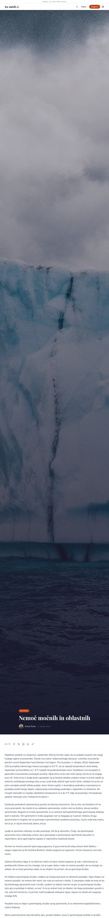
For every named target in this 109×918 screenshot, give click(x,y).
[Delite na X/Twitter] (19, 744)
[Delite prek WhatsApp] (23, 744)
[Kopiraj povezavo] (33, 744)
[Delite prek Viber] (28, 744)
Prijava (83, 7)
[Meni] (103, 6)
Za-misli (12, 7)
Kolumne (24, 711)
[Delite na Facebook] (14, 744)
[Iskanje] (77, 7)
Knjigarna (94, 7)
